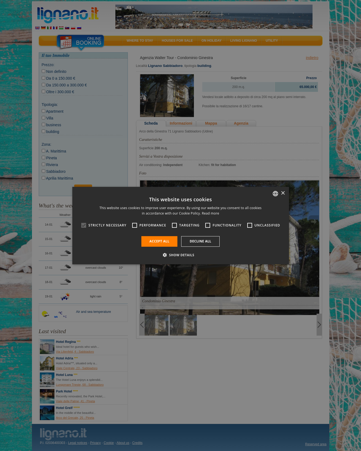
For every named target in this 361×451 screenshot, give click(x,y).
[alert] (180, 225)
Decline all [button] (200, 241)
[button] (180, 255)
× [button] (283, 193)
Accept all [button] (159, 241)
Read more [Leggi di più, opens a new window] (210, 213)
